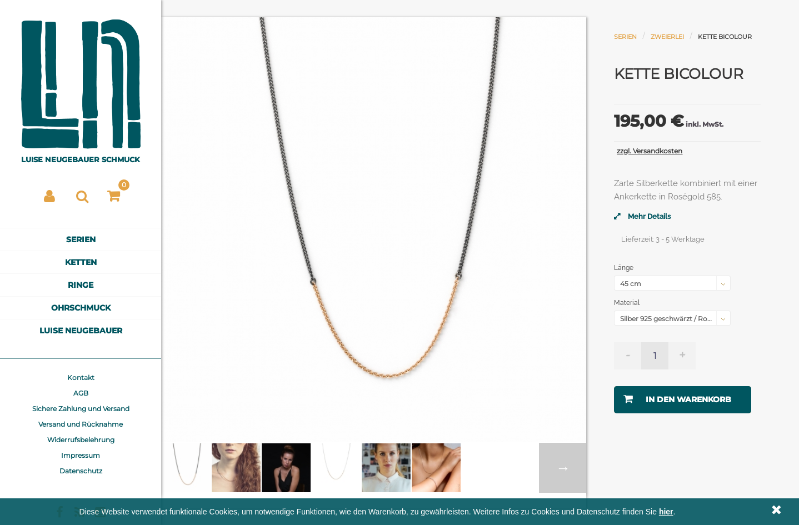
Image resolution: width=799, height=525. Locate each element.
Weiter (562, 468)
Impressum (80, 455)
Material (627, 303)
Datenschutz (80, 471)
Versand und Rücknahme (80, 424)
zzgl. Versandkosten (649, 151)
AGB (80, 393)
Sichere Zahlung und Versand (80, 408)
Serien (81, 239)
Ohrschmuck (81, 308)
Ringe (80, 285)
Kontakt (80, 377)
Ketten (81, 262)
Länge (624, 268)
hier (666, 511)
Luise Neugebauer (80, 331)
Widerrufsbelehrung (80, 440)
